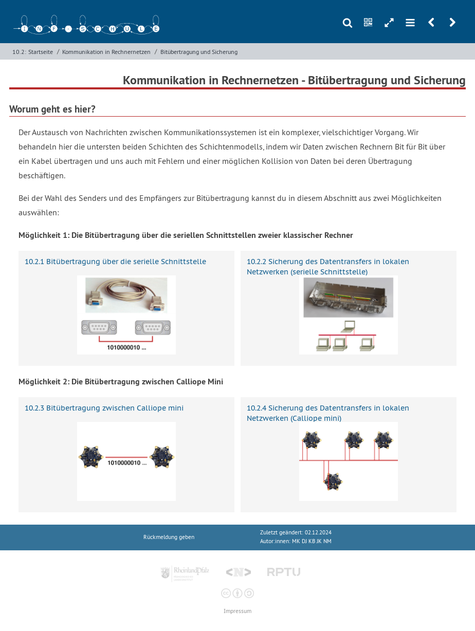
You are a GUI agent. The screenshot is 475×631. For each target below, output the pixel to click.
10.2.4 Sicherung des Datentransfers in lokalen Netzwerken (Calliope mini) (328, 412)
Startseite (40, 51)
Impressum (237, 611)
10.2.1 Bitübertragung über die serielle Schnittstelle (115, 261)
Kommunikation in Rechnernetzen (106, 51)
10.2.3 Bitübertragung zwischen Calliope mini (104, 408)
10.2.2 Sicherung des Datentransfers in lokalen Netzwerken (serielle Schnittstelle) (328, 266)
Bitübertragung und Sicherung (199, 51)
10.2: (19, 51)
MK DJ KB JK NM (312, 541)
